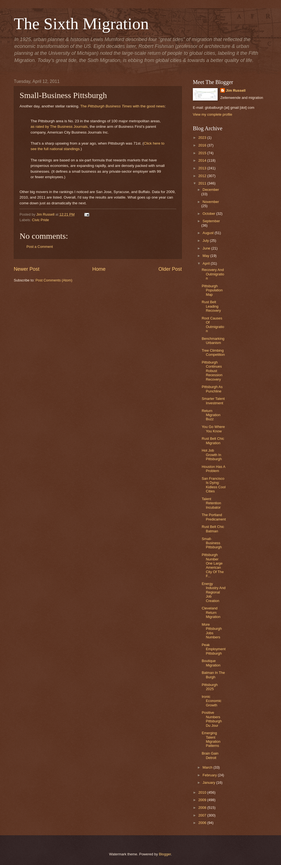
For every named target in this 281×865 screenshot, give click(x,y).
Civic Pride (40, 220)
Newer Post (26, 269)
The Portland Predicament (214, 517)
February (210, 775)
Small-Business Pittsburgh (212, 543)
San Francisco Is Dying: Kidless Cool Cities (214, 484)
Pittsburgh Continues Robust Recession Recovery (212, 370)
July (206, 240)
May (206, 256)
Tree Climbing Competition (213, 352)
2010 (202, 792)
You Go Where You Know (213, 429)
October (209, 213)
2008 (202, 808)
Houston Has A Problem (213, 469)
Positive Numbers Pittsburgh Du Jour (212, 719)
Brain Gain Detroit (210, 755)
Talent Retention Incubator (211, 503)
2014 (202, 160)
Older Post (170, 269)
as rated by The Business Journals (59, 126)
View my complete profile (212, 114)
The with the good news (122, 106)
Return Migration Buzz (211, 415)
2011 (202, 183)
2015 (202, 153)
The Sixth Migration (81, 24)
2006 (202, 823)
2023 (202, 137)
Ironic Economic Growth (211, 701)
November (210, 202)
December (210, 190)
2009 (202, 800)
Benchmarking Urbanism (213, 341)
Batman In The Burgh (213, 675)
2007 (202, 815)
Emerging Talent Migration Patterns (211, 739)
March (207, 767)
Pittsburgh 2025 (210, 687)
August (208, 233)
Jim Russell (236, 90)
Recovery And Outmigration (213, 274)
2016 (202, 145)
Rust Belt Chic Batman (213, 529)
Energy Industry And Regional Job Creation (214, 592)
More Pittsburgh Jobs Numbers (212, 630)
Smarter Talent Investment (213, 401)
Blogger (165, 854)
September (211, 221)
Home (99, 269)
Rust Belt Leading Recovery (211, 306)
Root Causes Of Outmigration (213, 324)
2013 (202, 168)
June (206, 248)
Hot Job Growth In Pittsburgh (212, 454)
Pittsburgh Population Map (212, 290)
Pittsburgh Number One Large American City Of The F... (213, 565)
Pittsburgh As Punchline (212, 389)
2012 (202, 176)
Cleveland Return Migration (211, 612)
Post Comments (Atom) (54, 280)
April (206, 263)
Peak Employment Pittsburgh (214, 649)
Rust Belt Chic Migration (213, 440)
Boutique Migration (211, 663)
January (209, 782)
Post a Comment (39, 247)
